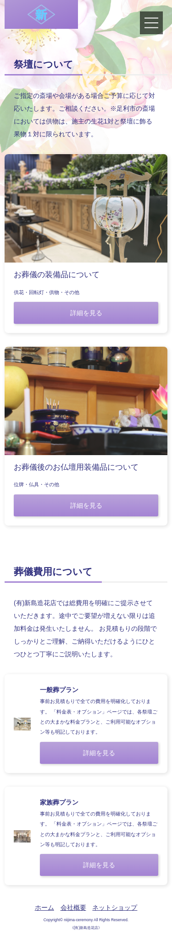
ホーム (44, 907)
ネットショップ (114, 907)
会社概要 (73, 907)
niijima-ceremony (78, 920)
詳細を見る (86, 313)
